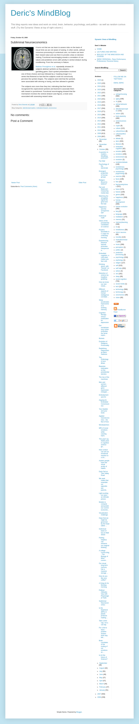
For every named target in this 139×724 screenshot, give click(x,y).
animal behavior (121, 104)
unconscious (53, 108)
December (103, 139)
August (102, 668)
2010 (99, 130)
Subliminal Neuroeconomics (104, 603)
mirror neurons (121, 232)
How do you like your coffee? (103, 578)
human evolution (122, 207)
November (103, 144)
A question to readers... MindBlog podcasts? (103, 155)
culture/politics (121, 134)
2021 (99, 96)
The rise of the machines (104, 378)
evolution (119, 159)
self (117, 265)
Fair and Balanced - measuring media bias (104, 190)
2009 (99, 133)
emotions (119, 154)
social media (120, 284)
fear (117, 182)
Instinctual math (102, 217)
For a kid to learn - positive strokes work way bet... (103, 632)
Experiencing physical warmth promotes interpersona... (104, 245)
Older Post (82, 183)
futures (118, 192)
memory (118, 219)
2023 (99, 89)
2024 (99, 86)
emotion (118, 151)
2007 (99, 694)
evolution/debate (122, 162)
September (103, 663)
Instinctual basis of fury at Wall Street (104, 532)
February (102, 687)
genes (118, 194)
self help (119, 268)
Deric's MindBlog (41, 12)
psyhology (119, 260)
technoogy (119, 292)
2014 (99, 118)
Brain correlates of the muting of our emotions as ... (103, 646)
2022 (99, 93)
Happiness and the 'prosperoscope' (104, 210)
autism (118, 113)
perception (119, 247)
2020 (99, 99)
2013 (99, 121)
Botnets (101, 338)
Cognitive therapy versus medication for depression (104, 317)
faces (118, 179)
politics (118, 250)
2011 (99, 127)
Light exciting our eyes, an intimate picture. (104, 496)
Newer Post (15, 183)
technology (119, 289)
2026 (99, 80)
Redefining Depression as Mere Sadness (104, 351)
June (101, 674)
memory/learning (122, 222)
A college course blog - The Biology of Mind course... (104, 555)
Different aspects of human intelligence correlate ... (104, 293)
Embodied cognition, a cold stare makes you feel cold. (104, 257)
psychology (120, 257)
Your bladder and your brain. (103, 411)
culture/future (120, 131)
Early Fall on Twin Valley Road (104, 473)
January (102, 690)
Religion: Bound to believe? (103, 182)
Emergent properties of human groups (103, 174)
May (101, 678)
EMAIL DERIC (119, 83)
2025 (99, 83)
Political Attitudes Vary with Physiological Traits (104, 594)
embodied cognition (119, 147)
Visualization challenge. (103, 514)
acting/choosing (121, 94)
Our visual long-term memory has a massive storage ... (103, 568)
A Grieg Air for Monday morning (104, 585)
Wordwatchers (104, 425)
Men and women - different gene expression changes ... (104, 387)
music (118, 244)
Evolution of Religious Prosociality (104, 343)
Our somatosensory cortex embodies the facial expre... (104, 330)
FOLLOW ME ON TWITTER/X (120, 78)
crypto (118, 126)
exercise (119, 176)
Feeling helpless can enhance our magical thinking (104, 542)
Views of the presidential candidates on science (104, 224)
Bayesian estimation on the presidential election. (104, 370)
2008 (99, 136)
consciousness (121, 121)
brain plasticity (121, 116)
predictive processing (119, 253)
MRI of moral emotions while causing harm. (103, 432)
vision (118, 297)
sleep (118, 276)
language (119, 214)
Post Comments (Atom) (28, 186)
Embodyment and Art (103, 396)
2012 (99, 124)
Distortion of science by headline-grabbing (104, 276)
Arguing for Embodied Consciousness (104, 403)
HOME (99, 49)
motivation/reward (42, 108)
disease (118, 144)
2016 (99, 111)
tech (117, 286)
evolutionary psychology (120, 168)
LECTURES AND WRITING (107, 52)
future (118, 189)
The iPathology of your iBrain (103, 360)
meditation (119, 217)
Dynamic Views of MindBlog (105, 39)
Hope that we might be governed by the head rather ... (104, 522)
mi (116, 227)
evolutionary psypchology (120, 172)
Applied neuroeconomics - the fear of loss (104, 419)
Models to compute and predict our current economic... (104, 506)
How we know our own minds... (104, 284)
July (101, 671)
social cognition (121, 279)
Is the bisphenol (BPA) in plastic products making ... (103, 613)
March (101, 684)
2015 (99, 115)
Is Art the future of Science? (103, 657)
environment (120, 157)
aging (118, 99)
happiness (119, 197)
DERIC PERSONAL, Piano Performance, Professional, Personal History (111, 60)
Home (49, 183)
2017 (99, 108)
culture (118, 128)
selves (118, 271)
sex (117, 274)
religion (118, 263)
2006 (99, 697)
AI (116, 101)
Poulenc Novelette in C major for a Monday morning (104, 234)
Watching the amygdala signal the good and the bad (103, 200)
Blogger (79, 712)
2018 (99, 105)
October (102, 149)
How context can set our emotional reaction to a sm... (104, 454)
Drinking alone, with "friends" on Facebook (104, 267)
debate (118, 138)
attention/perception (29, 108)
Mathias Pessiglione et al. (46, 67)
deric (117, 141)
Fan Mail (102, 161)
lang (117, 211)
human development (120, 201)
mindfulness (120, 230)
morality (118, 237)
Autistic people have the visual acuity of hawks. (104, 464)
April (101, 681)
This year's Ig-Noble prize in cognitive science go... (104, 443)
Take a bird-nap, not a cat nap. (103, 623)
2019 (99, 102)
